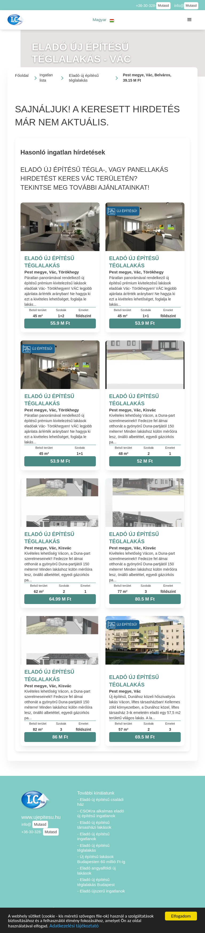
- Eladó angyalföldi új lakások (96, 870)
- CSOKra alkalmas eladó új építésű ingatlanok (100, 813)
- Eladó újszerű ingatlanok (101, 891)
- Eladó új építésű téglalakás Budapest (96, 882)
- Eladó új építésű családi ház (100, 802)
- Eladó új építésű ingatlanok (93, 836)
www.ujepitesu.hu (41, 817)
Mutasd (163, 5)
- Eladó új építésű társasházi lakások (94, 825)
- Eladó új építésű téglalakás (93, 848)
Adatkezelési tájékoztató (73, 926)
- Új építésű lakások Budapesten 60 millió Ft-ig (101, 859)
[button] (103, 19)
